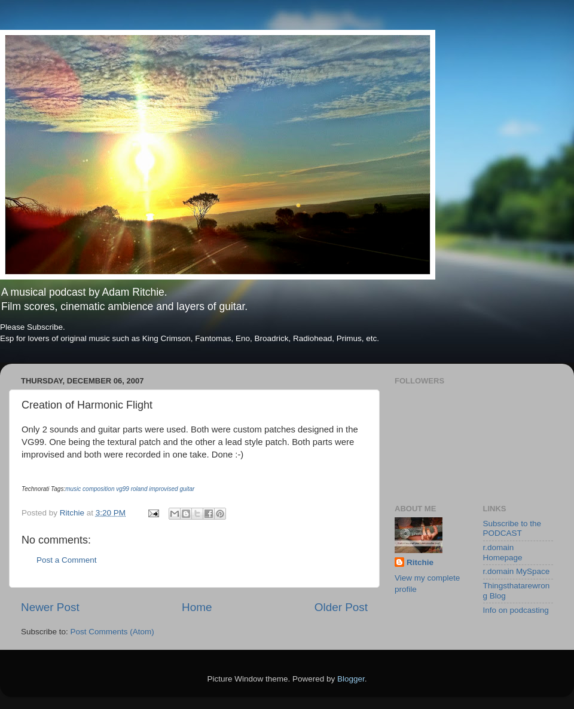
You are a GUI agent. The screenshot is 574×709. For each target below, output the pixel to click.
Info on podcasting (516, 610)
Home (197, 607)
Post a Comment (66, 559)
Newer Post (50, 607)
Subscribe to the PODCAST (512, 528)
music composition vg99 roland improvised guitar (129, 489)
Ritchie (420, 562)
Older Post (341, 607)
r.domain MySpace (516, 571)
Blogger (351, 678)
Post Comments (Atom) (112, 631)
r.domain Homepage (503, 552)
